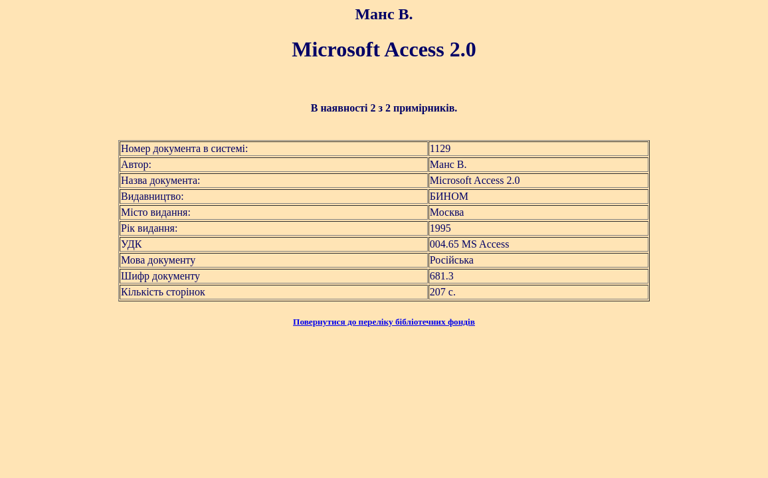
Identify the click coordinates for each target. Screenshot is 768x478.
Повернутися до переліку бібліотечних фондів (384, 322)
